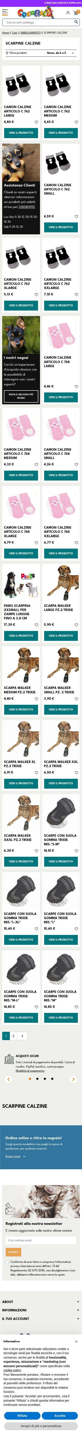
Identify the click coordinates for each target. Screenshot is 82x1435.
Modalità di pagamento (30, 1070)
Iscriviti (13, 1252)
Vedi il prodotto (21, 133)
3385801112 (27, 207)
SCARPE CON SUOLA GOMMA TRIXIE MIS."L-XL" (20, 918)
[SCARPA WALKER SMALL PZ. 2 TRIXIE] (61, 665)
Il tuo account (15, 1319)
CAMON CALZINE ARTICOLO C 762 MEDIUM (58, 111)
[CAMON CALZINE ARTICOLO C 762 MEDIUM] (61, 84)
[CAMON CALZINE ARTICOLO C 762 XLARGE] (21, 257)
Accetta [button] (59, 1415)
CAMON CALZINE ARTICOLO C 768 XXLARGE (58, 532)
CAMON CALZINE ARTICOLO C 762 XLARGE (17, 284)
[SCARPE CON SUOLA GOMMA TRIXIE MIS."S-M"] (61, 813)
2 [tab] (37, 1079)
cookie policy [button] (12, 1370)
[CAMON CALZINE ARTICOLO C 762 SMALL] (61, 163)
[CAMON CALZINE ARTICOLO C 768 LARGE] (61, 335)
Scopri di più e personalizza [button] (41, 1426)
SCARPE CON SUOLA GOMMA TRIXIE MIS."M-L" (20, 996)
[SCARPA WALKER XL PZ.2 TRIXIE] (21, 739)
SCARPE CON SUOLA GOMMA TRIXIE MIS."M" (60, 996)
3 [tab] (45, 1079)
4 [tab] (52, 1079)
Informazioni (14, 1310)
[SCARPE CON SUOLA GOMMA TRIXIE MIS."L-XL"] (21, 891)
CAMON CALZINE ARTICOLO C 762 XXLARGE (58, 284)
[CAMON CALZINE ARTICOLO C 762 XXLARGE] (61, 257)
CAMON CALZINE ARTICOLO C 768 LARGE (58, 362)
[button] (76, 1341)
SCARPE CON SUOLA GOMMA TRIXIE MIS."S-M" (60, 840)
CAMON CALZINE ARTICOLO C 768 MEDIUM (17, 454)
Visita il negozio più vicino (21, 396)
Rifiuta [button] (22, 1415)
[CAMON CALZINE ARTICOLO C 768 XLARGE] (21, 505)
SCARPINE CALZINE (23, 43)
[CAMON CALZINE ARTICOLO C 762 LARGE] (21, 84)
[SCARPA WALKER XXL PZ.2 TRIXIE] (61, 739)
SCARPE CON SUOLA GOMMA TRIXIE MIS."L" (60, 918)
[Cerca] (41, 22)
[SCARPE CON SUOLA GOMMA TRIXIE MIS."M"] (61, 969)
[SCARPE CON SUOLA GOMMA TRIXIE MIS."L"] (61, 891)
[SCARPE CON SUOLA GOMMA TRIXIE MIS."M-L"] (21, 969)
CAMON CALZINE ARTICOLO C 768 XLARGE (17, 532)
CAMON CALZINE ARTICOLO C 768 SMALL (58, 454)
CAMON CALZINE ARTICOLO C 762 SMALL (58, 189)
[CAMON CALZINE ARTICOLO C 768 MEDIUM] (21, 427)
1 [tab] (30, 1079)
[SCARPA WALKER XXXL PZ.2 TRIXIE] (21, 813)
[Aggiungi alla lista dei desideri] (36, 122)
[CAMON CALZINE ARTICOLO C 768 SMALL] (61, 427)
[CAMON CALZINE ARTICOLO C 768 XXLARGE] (61, 505)
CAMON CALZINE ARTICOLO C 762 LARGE (17, 111)
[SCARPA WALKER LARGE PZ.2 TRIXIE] (61, 583)
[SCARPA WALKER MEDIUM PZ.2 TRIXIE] (21, 665)
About (7, 1302)
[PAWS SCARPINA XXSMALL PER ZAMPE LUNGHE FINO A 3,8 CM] (21, 583)
